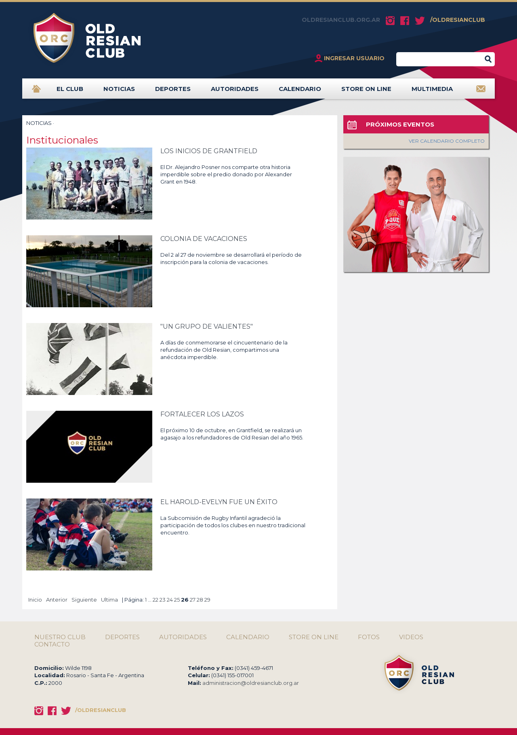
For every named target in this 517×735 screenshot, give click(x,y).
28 (200, 599)
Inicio (35, 599)
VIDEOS (411, 637)
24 (170, 599)
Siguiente (84, 599)
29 (207, 599)
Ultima (109, 599)
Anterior (56, 599)
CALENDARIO (300, 92)
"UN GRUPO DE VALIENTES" (206, 326)
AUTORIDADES (234, 92)
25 (177, 599)
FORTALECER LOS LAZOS (202, 414)
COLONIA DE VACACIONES (203, 239)
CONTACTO (52, 644)
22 (155, 599)
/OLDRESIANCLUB (457, 19)
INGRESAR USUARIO (354, 58)
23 (163, 599)
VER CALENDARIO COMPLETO (447, 141)
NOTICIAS (119, 92)
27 (192, 599)
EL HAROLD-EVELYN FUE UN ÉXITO (218, 502)
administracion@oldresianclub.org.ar (250, 683)
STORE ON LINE (366, 92)
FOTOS (369, 637)
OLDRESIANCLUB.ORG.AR (341, 19)
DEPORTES (173, 92)
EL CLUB (70, 92)
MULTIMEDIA (432, 92)
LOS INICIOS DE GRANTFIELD (208, 151)
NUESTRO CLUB (60, 637)
